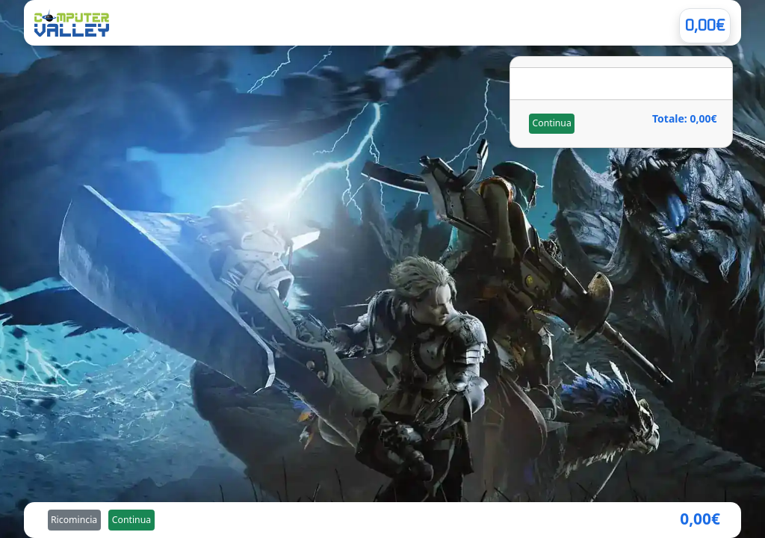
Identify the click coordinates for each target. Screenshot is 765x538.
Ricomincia (74, 519)
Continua (551, 123)
